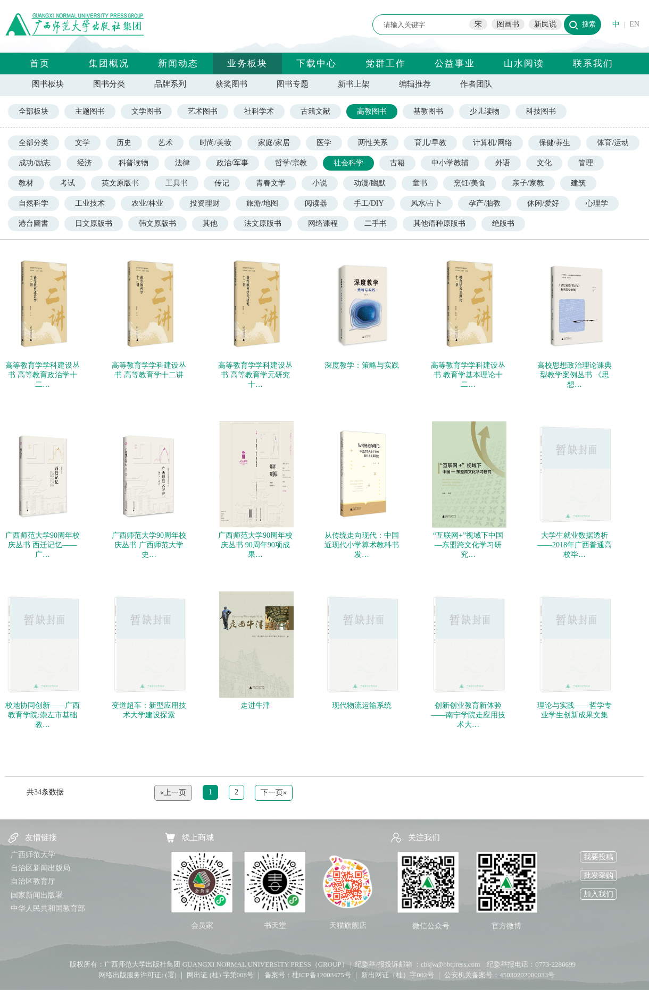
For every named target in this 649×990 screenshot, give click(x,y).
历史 (124, 143)
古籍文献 (315, 111)
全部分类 (33, 143)
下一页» (274, 793)
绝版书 (503, 223)
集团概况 (109, 63)
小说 (319, 183)
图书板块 (48, 84)
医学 (324, 143)
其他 (210, 223)
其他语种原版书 (439, 223)
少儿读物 (485, 111)
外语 (502, 163)
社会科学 (348, 163)
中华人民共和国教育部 (48, 908)
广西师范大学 (33, 855)
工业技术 (90, 203)
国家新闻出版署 (37, 895)
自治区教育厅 (33, 881)
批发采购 (598, 875)
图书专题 (293, 84)
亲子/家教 (528, 183)
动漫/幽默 (370, 183)
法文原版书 (262, 223)
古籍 (397, 163)
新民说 (545, 24)
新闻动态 (178, 63)
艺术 (165, 143)
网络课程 (323, 223)
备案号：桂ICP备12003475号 (307, 975)
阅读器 (316, 203)
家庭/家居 (274, 143)
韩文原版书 (157, 223)
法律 (182, 163)
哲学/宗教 (291, 163)
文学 (82, 143)
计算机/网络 (492, 143)
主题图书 (90, 111)
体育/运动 (613, 143)
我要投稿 (598, 857)
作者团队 (476, 84)
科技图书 (541, 111)
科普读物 (133, 163)
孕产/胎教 (485, 203)
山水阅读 (524, 63)
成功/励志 (35, 163)
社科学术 (259, 111)
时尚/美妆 (215, 143)
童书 (419, 183)
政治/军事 (232, 163)
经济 (84, 163)
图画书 (508, 24)
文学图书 (146, 111)
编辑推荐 (415, 84)
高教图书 (372, 111)
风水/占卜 (427, 203)
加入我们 (598, 894)
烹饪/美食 (470, 183)
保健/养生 (555, 143)
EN (634, 24)
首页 (40, 63)
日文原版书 (93, 223)
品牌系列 (170, 84)
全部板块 (33, 111)
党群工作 (385, 63)
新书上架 (354, 84)
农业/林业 (147, 203)
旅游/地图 (262, 203)
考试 (67, 183)
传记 (221, 183)
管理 (585, 163)
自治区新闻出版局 (40, 868)
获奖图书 (231, 84)
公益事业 (455, 63)
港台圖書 (33, 223)
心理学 (597, 203)
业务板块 (247, 63)
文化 (544, 163)
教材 (26, 183)
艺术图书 (203, 111)
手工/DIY (369, 203)
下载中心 (316, 63)
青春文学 (271, 183)
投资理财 (205, 203)
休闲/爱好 (543, 203)
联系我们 (593, 63)
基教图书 (428, 111)
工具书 (176, 183)
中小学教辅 (450, 163)
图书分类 (109, 84)
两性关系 (373, 143)
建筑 (578, 183)
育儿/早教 (430, 143)
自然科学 (33, 203)
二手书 (375, 223)
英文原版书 (120, 183)
